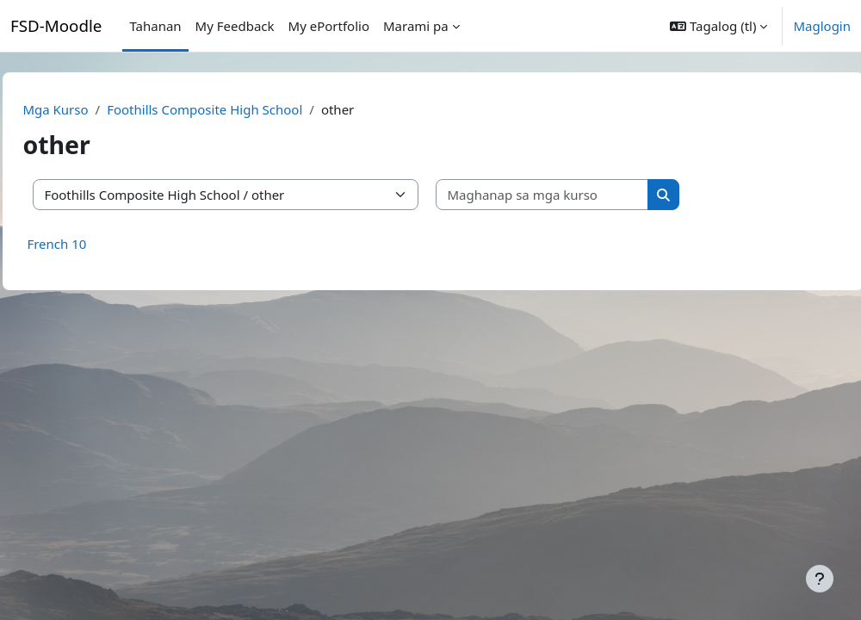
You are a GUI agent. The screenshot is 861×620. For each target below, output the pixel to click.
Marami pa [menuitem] (416, 25)
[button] (718, 26)
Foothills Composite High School (243, 109)
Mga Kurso (94, 109)
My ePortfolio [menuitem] (328, 25)
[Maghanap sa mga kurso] (581, 195)
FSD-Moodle (56, 25)
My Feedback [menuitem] (235, 25)
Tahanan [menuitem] (155, 25)
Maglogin (822, 25)
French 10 (95, 243)
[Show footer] (819, 578)
